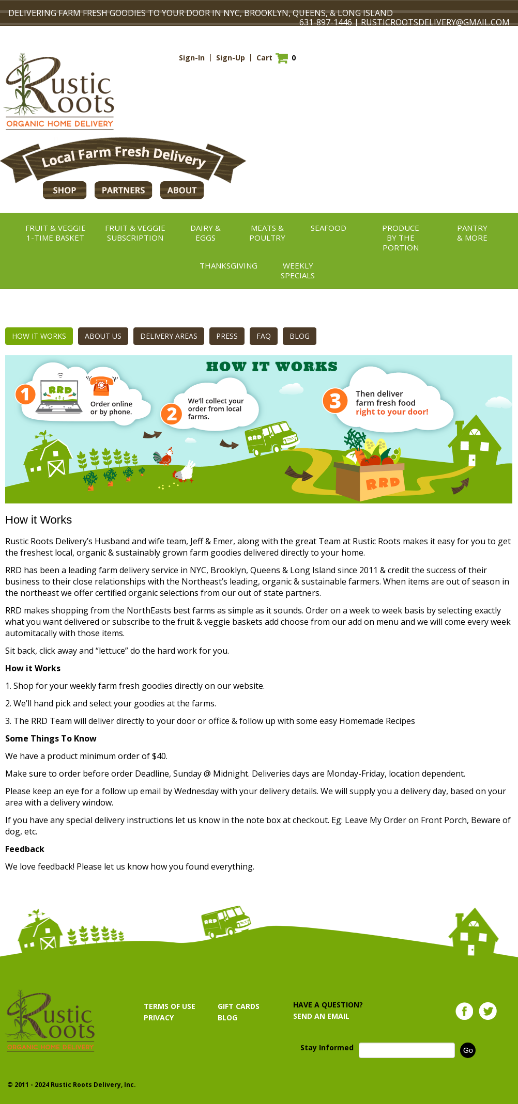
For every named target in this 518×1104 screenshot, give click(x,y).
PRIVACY (159, 1017)
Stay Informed (327, 1047)
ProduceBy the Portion (400, 238)
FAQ (263, 336)
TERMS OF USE (169, 1006)
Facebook (464, 1011)
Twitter (488, 1011)
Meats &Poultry (267, 233)
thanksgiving (228, 265)
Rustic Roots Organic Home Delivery (58, 91)
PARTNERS (124, 190)
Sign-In (192, 57)
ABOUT (182, 190)
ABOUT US (103, 336)
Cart (264, 57)
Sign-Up (230, 57)
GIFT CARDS (239, 1006)
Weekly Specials (298, 270)
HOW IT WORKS (39, 336)
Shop (65, 190)
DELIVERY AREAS (168, 336)
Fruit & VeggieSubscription (135, 233)
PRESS (227, 336)
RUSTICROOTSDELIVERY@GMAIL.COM (435, 22)
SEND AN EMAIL (321, 1016)
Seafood (328, 228)
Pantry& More (472, 233)
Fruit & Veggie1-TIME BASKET (55, 233)
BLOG (300, 336)
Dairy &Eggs (205, 233)
